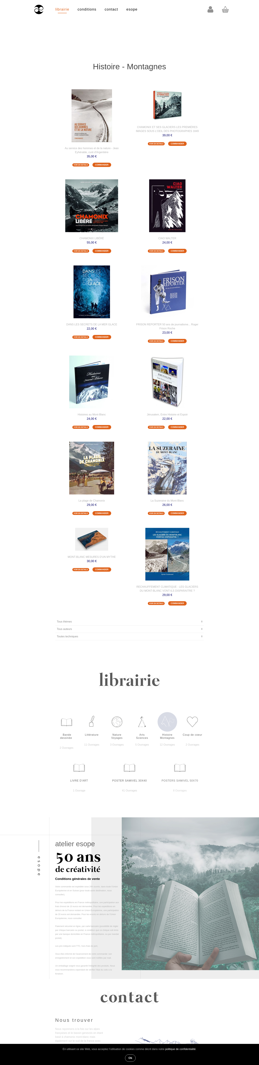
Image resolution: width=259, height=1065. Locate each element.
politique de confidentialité (180, 1049)
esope (131, 9)
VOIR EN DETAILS (81, 165)
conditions (86, 9)
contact (111, 9)
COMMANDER (102, 165)
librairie (62, 9)
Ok (130, 1058)
